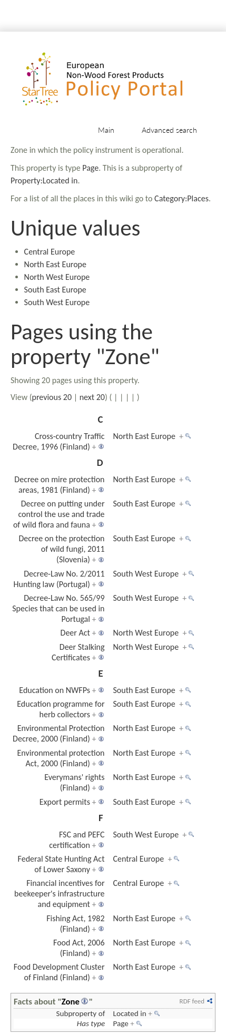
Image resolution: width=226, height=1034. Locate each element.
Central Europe (49, 252)
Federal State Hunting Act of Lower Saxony (61, 864)
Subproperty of (80, 1013)
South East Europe (55, 290)
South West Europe (57, 302)
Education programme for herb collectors (60, 709)
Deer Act (75, 633)
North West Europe (57, 277)
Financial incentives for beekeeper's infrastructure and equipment (59, 893)
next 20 (92, 397)
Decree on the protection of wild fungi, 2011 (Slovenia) (61, 548)
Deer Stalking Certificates (78, 652)
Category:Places (181, 198)
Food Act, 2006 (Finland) (78, 948)
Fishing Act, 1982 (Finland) (75, 923)
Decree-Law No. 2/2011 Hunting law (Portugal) (59, 579)
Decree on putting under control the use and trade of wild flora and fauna (59, 514)
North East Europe (55, 264)
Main (106, 129)
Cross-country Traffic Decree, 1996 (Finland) (58, 441)
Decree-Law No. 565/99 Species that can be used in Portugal (58, 608)
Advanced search (169, 129)
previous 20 (52, 397)
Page (90, 168)
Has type (91, 1023)
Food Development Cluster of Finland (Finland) (59, 972)
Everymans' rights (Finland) (74, 782)
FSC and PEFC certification (76, 840)
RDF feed (192, 1001)
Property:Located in (44, 180)
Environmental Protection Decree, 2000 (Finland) (58, 733)
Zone (71, 1001)
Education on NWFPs (54, 690)
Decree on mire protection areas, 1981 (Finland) (59, 484)
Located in (129, 1013)
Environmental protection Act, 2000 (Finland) (61, 758)
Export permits (65, 802)
